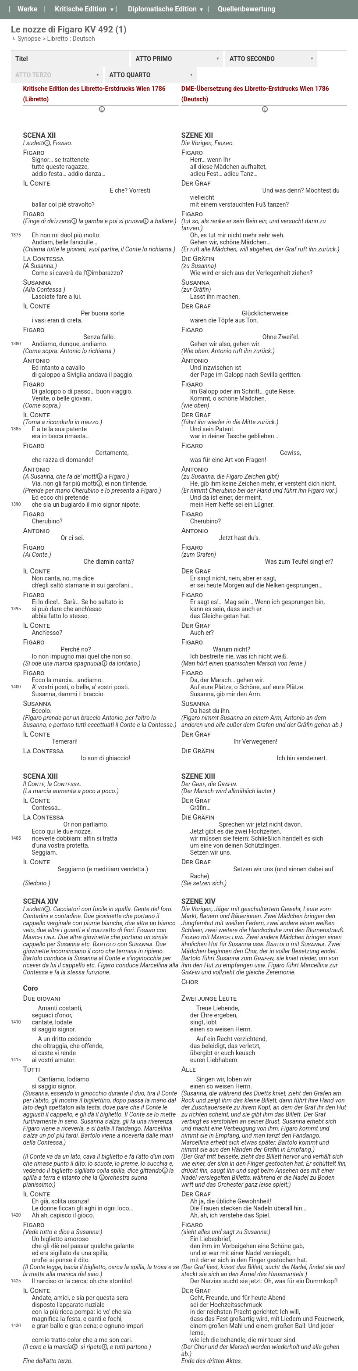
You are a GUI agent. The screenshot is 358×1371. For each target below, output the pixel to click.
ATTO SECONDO (252, 58)
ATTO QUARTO (129, 75)
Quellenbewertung (246, 9)
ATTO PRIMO (153, 58)
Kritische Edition (80, 9)
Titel (21, 58)
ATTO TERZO (33, 75)
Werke (27, 9)
